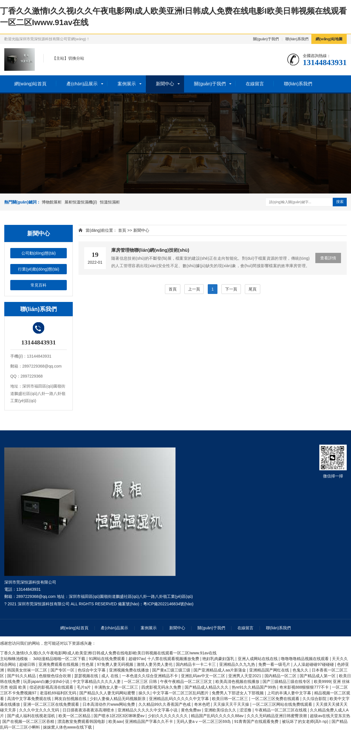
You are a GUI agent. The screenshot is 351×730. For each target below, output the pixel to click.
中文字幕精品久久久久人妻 (97, 681)
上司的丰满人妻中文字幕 (289, 693)
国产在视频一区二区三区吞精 (28, 721)
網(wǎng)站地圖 (329, 39)
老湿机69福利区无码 (58, 693)
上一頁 (194, 289)
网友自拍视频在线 (71, 698)
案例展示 (127, 83)
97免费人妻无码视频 (115, 664)
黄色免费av (191, 710)
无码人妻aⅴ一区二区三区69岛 (204, 721)
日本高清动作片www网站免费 (109, 704)
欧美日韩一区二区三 (230, 698)
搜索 (340, 201)
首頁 (122, 230)
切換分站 (76, 58)
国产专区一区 (63, 670)
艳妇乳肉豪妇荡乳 (218, 658)
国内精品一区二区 (281, 675)
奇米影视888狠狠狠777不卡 (304, 687)
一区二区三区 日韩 (141, 681)
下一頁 (231, 289)
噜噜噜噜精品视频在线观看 (305, 658)
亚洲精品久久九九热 (237, 664)
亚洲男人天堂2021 (245, 675)
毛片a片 (84, 687)
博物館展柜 (52, 202)
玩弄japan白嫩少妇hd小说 (46, 681)
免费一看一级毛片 (274, 664)
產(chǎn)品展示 (82, 83)
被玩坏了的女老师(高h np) (305, 721)
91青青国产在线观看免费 (257, 721)
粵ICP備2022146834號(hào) (168, 604)
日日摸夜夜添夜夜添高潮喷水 (89, 710)
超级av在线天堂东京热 (330, 715)
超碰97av (136, 658)
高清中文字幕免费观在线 (29, 698)
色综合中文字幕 (92, 670)
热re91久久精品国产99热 (254, 687)
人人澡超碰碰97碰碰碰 (314, 664)
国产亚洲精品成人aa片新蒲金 (220, 670)
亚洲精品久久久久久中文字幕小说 (148, 710)
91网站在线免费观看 (107, 658)
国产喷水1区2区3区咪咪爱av (120, 715)
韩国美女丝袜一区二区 (27, 670)
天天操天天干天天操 (231, 704)
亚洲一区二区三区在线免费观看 (51, 704)
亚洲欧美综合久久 (220, 710)
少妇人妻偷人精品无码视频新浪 (118, 698)
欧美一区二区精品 (75, 715)
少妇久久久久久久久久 (168, 715)
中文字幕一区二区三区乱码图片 (181, 693)
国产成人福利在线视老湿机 (31, 715)
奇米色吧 (202, 704)
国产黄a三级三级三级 (171, 670)
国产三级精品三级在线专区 (287, 681)
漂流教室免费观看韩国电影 (81, 721)
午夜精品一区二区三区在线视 (281, 710)
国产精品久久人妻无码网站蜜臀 (107, 693)
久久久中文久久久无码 (39, 710)
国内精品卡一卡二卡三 (196, 664)
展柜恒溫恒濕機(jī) (80, 202)
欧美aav (115, 721)
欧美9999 (322, 681)
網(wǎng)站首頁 (30, 83)
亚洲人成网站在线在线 (258, 658)
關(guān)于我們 (266, 39)
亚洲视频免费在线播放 (129, 670)
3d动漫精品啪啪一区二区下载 (59, 658)
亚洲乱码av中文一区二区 (203, 675)
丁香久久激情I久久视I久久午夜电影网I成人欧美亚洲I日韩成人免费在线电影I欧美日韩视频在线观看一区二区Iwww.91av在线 (108, 653)
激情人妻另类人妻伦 (155, 664)
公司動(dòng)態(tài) (38, 253)
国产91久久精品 (22, 675)
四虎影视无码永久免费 (161, 687)
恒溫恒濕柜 (110, 202)
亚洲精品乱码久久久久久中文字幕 (179, 698)
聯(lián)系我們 (296, 39)
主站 (60, 58)
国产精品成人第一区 (318, 675)
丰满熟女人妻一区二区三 (116, 687)
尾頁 (253, 289)
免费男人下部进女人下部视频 (238, 693)
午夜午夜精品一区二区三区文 (186, 681)
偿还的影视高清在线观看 (51, 687)
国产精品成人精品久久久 (207, 687)
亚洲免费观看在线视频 (59, 664)
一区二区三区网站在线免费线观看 (282, 704)
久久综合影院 (315, 698)
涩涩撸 (246, 710)
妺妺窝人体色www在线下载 (68, 727)
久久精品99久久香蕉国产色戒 (165, 704)
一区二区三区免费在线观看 (275, 698)
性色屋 (88, 664)
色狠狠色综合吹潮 (55, 675)
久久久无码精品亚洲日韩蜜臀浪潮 (277, 715)
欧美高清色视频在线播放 (238, 681)
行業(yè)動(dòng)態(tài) (38, 269)
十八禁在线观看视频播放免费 (173, 658)
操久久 (144, 693)
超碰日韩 (27, 664)
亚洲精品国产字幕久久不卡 (149, 721)
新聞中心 (165, 83)
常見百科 (39, 285)
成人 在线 (110, 675)
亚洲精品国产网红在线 (269, 670)
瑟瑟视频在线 (86, 675)
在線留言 (255, 83)
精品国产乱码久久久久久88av (218, 715)
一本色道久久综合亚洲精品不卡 (150, 675)
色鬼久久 (301, 670)
